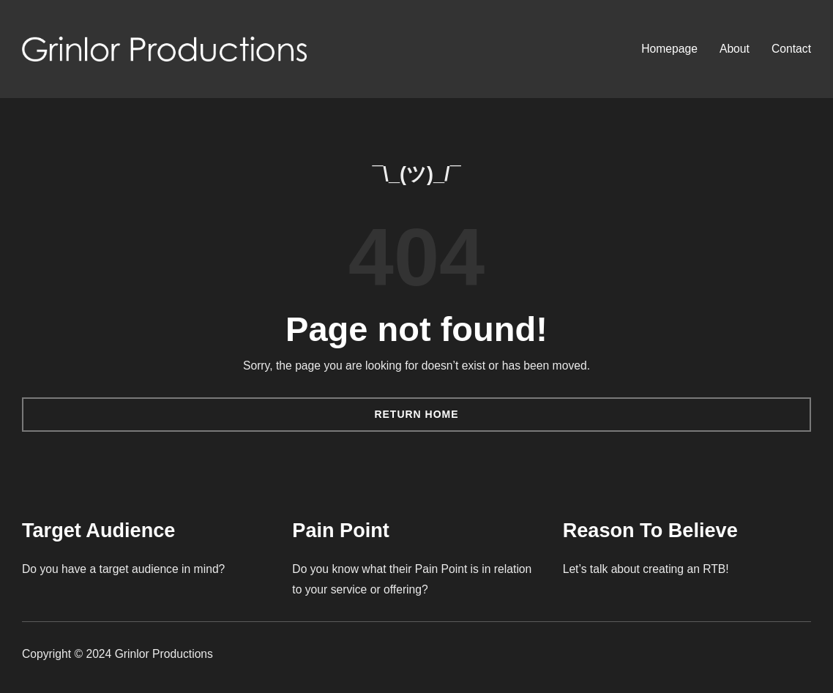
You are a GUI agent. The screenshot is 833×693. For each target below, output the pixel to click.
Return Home (416, 414)
